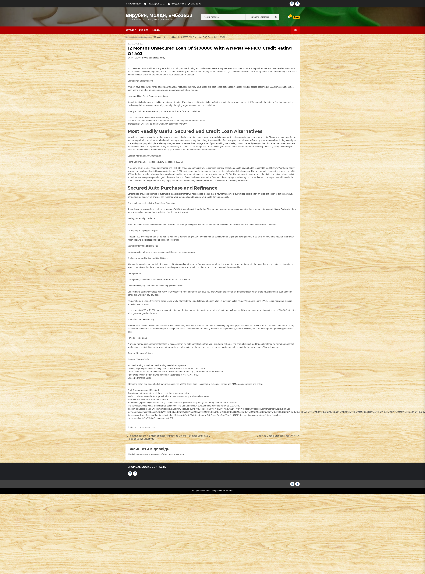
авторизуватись (176, 454)
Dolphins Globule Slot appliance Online (277, 435)
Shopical (216, 490)
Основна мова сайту (155, 58)
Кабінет (143, 30)
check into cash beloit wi (143, 203)
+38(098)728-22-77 (156, 4)
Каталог (130, 30)
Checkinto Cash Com (143, 37)
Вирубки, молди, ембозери (158, 15)
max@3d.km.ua (178, 4)
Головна (129, 37)
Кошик (156, 30)
